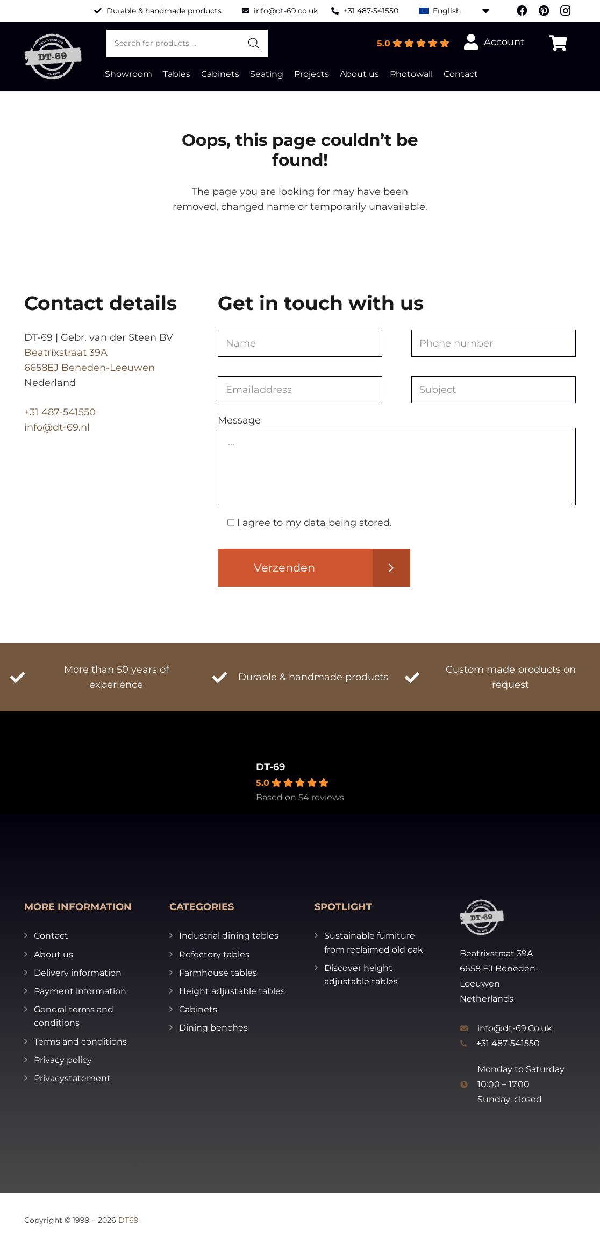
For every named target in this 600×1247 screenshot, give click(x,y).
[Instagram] (565, 11)
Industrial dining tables (228, 936)
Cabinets (198, 1009)
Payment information (80, 991)
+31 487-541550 (60, 412)
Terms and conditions (80, 1042)
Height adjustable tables (232, 991)
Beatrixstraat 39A (66, 352)
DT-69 (270, 767)
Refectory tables (214, 954)
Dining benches (213, 1028)
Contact (51, 936)
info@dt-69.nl (57, 427)
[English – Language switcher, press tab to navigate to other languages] (455, 10)
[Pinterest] (543, 11)
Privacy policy (63, 1060)
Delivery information (78, 973)
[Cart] (558, 43)
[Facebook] (522, 11)
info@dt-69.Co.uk (514, 1028)
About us (53, 954)
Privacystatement (72, 1078)
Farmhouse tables (218, 973)
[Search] (253, 43)
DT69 (128, 1220)
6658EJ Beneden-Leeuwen (89, 368)
